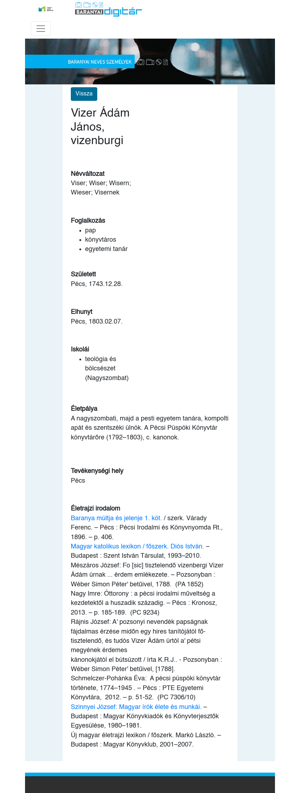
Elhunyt (81, 312)
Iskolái (80, 349)
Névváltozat (87, 174)
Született (83, 274)
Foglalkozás (88, 221)
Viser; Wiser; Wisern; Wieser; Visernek (101, 188)
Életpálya (84, 409)
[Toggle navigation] (41, 28)
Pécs (78, 481)
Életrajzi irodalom (95, 509)
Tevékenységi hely (97, 471)
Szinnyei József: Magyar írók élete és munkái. (136, 707)
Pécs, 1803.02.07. (97, 322)
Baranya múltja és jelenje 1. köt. (116, 518)
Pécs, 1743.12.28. (97, 284)
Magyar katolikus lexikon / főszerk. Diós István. (137, 546)
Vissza (84, 94)
